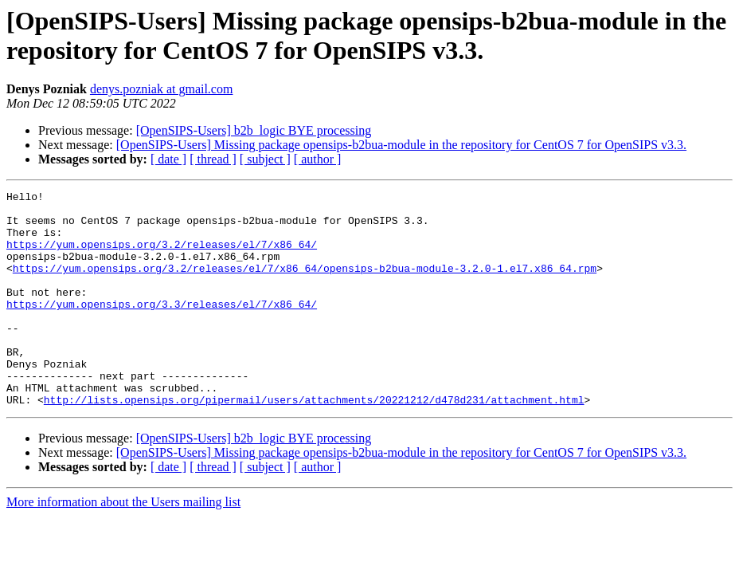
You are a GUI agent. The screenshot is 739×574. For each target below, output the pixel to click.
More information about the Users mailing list (123, 545)
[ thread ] (213, 159)
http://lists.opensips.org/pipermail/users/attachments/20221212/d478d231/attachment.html (314, 442)
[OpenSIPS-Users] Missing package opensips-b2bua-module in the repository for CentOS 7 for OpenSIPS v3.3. (401, 144)
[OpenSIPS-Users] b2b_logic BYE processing (254, 130)
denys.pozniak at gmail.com (161, 89)
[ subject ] (265, 159)
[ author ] (318, 159)
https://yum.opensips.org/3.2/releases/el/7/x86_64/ (161, 256)
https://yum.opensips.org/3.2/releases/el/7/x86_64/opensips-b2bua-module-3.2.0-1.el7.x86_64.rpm (304, 284)
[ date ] (168, 159)
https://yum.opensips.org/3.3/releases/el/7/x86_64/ (161, 327)
